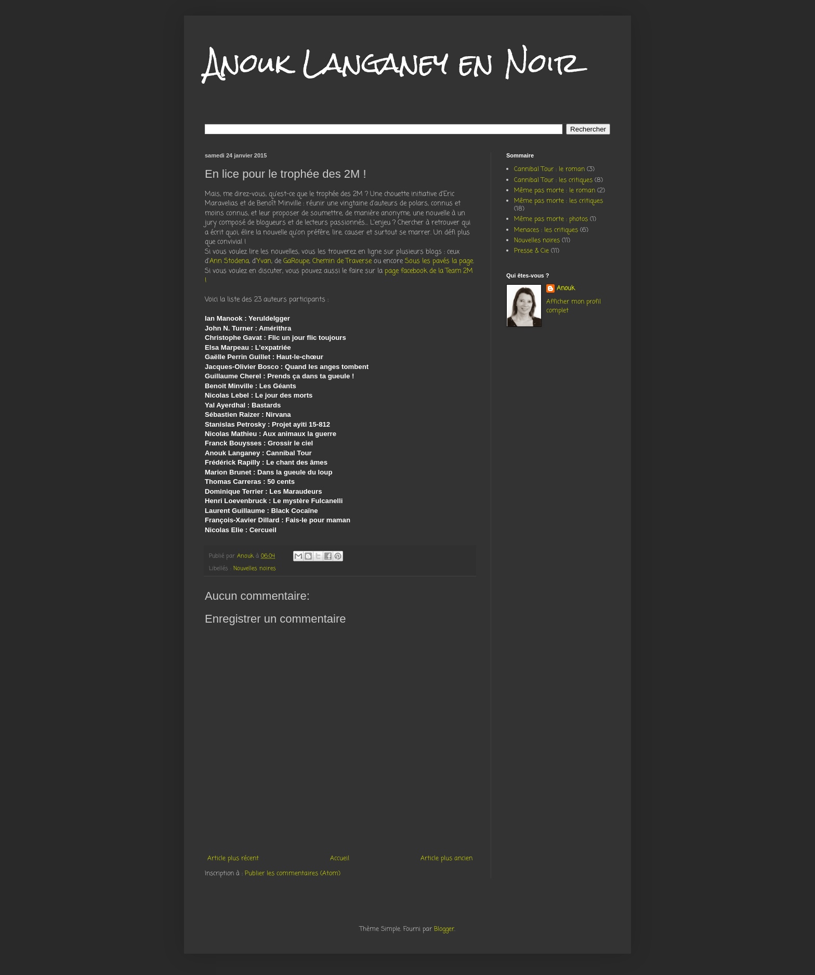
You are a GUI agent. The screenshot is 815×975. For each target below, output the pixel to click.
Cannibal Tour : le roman (549, 169)
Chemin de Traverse (342, 261)
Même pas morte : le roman (554, 190)
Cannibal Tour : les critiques (553, 180)
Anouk (566, 288)
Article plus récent (233, 858)
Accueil (339, 858)
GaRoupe (296, 261)
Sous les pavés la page (439, 261)
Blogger (444, 929)
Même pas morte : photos (551, 219)
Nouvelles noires (254, 568)
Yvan (264, 261)
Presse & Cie (531, 251)
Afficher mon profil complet (573, 306)
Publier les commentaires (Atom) (292, 873)
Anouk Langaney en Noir (392, 63)
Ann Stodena (229, 261)
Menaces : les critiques (546, 230)
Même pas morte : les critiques (558, 201)
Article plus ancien (446, 858)
